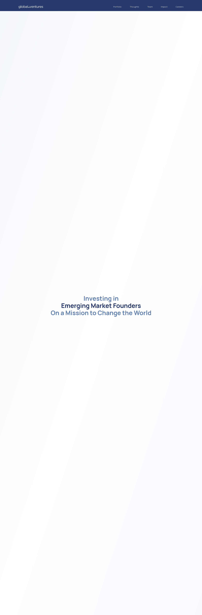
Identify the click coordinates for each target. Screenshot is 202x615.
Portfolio (117, 6)
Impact (164, 6)
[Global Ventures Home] (31, 6)
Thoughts (134, 6)
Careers (179, 6)
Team (150, 6)
